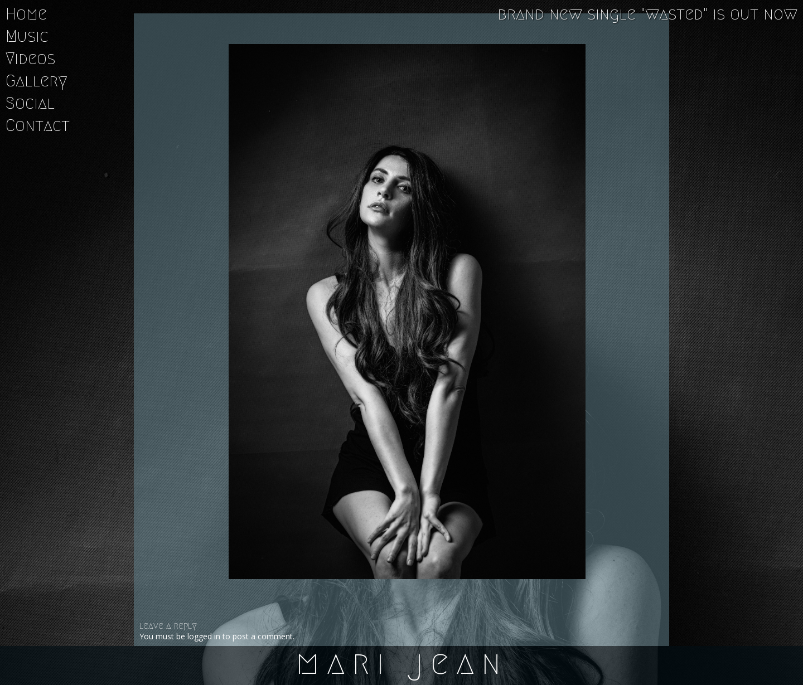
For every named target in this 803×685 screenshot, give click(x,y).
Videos (30, 58)
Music (27, 36)
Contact (38, 125)
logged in (203, 636)
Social (30, 103)
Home (26, 14)
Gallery (36, 81)
